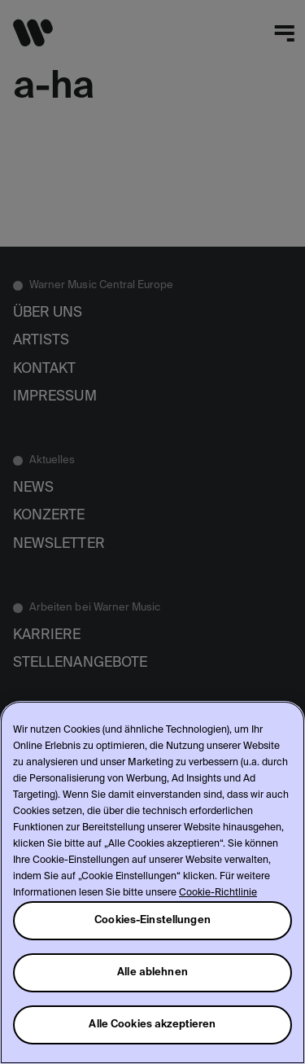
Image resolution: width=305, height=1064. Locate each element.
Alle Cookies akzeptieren (152, 1024)
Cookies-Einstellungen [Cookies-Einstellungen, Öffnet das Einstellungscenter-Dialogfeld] (152, 920)
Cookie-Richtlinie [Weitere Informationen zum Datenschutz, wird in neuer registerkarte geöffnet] (218, 893)
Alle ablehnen (152, 972)
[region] (152, 882)
